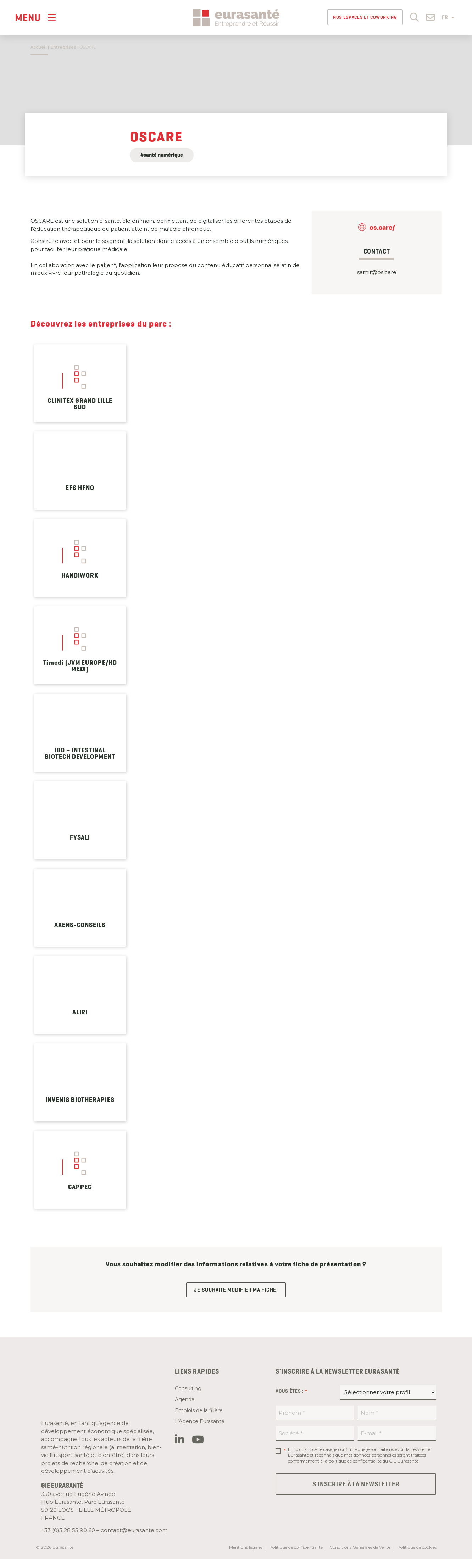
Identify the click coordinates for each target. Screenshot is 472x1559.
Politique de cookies (417, 1547)
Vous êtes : (291, 1391)
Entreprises (63, 47)
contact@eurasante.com (134, 1530)
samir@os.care (376, 272)
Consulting (188, 1388)
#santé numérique (161, 154)
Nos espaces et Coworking (365, 17)
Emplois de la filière (199, 1410)
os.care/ (382, 227)
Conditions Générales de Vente (359, 1547)
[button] (414, 16)
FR (448, 17)
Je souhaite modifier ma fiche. (236, 1289)
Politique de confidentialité (296, 1547)
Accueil (38, 47)
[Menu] (35, 17)
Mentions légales (245, 1547)
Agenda (184, 1399)
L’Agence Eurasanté (199, 1421)
